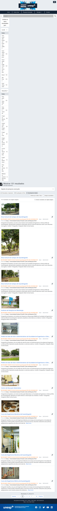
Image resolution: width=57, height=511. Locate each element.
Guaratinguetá (5, 85)
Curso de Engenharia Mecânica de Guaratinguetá (16, 414)
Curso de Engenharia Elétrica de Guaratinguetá (15, 481)
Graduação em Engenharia (5, 126)
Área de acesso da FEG (5, 168)
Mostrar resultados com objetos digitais (44, 199)
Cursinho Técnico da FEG (5, 152)
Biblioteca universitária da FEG (5, 177)
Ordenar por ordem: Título (36, 195)
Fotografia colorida (5, 110)
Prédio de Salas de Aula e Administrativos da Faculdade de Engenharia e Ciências (25, 336)
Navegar (39, 12)
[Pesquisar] (28, 16)
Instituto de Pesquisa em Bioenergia (12, 310)
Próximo (41, 496)
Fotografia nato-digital (5, 100)
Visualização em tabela (31, 193)
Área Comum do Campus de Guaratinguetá (14, 217)
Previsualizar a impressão (7, 193)
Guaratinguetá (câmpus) (5, 54)
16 (36, 496)
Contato (48, 12)
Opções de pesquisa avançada (10, 189)
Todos (3, 33)
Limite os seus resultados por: (5, 22)
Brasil (5, 75)
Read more (28, 423)
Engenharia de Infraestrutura (5, 142)
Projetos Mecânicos (5, 118)
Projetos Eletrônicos (5, 160)
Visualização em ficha (20, 193)
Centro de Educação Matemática (11, 388)
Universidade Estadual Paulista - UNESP (5, 42)
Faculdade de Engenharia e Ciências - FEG (5, 66)
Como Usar (16, 12)
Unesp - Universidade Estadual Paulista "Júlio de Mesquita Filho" (21, 220)
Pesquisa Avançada (27, 12)
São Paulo (5, 79)
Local (3, 30)
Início (8, 12)
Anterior (14, 496)
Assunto (4, 91)
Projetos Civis (5, 134)
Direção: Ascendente (48, 195)
